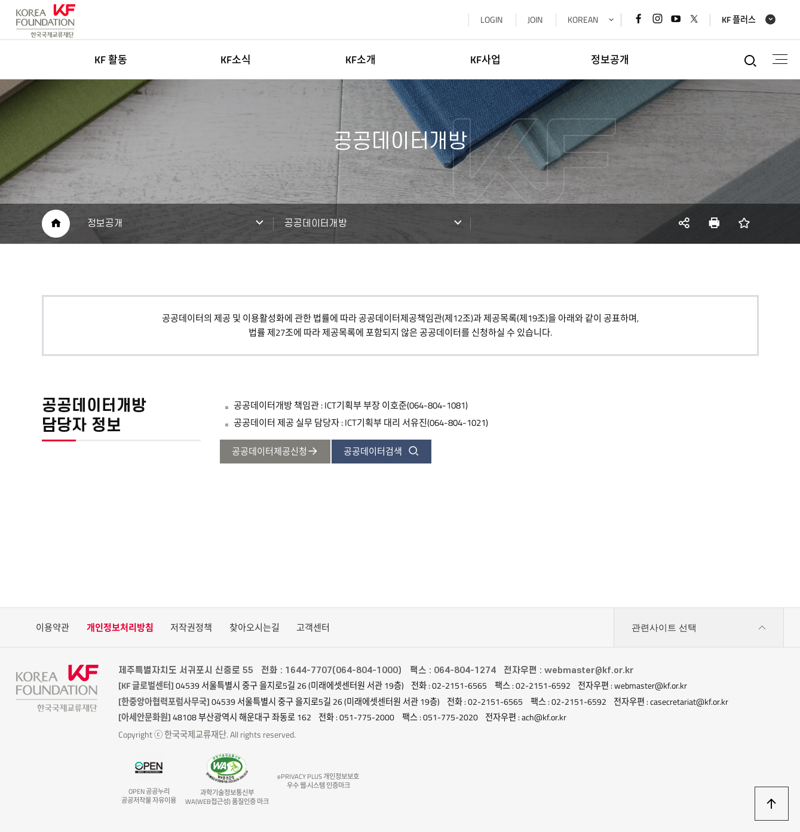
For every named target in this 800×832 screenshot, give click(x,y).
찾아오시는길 (254, 627)
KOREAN (583, 19)
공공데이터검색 (381, 451)
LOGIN (491, 19)
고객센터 (313, 627)
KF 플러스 (739, 20)
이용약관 (52, 627)
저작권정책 (191, 627)
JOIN (535, 19)
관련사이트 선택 (699, 627)
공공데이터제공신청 (275, 451)
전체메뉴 (780, 59)
